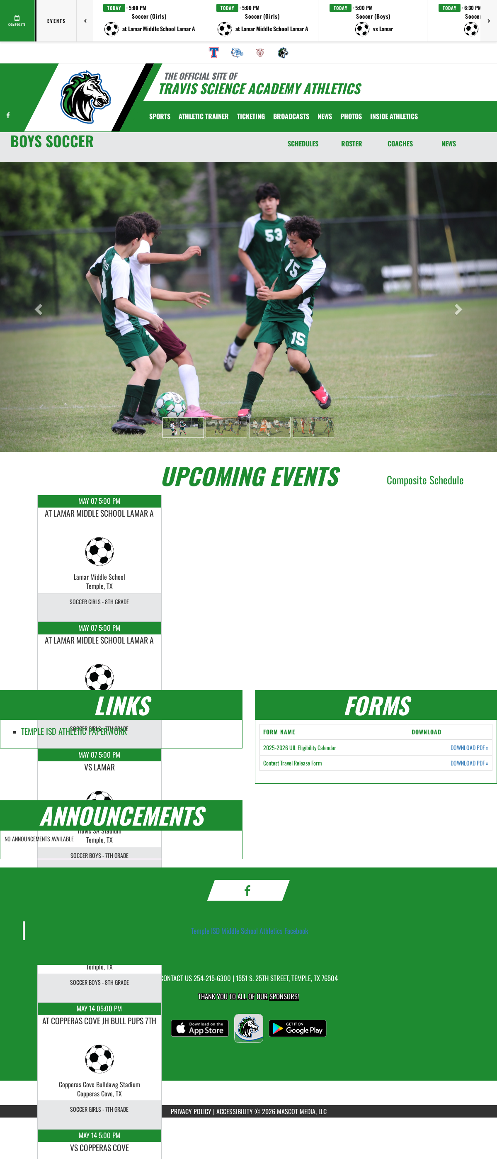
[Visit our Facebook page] (8, 115)
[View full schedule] (17, 20)
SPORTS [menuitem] (159, 116)
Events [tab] (56, 20)
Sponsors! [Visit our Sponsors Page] (284, 996)
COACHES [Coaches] (400, 143)
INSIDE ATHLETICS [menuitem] (394, 116)
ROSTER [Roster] (351, 143)
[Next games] (488, 20)
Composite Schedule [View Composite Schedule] (425, 479)
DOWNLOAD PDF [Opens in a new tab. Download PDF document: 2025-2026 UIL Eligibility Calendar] (470, 748)
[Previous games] (85, 20)
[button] (149, 20)
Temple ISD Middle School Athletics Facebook (249, 930)
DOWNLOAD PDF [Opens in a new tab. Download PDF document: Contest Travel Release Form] (470, 763)
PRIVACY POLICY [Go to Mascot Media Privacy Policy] (191, 1111)
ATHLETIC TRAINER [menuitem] (204, 116)
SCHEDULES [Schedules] (303, 143)
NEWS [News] (448, 143)
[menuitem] (213, 52)
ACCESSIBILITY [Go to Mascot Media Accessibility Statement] (234, 1111)
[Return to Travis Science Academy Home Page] (85, 96)
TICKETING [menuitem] (251, 116)
